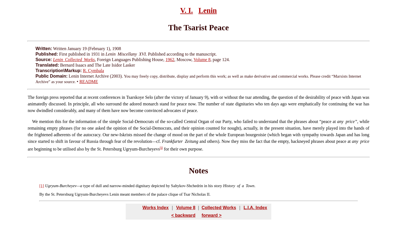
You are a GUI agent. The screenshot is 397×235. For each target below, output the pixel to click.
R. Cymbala (93, 70)
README (88, 81)
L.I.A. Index (255, 207)
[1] (161, 147)
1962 (169, 59)
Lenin (207, 10)
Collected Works (219, 207)
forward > (211, 215)
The (31, 97)
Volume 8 (202, 59)
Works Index (156, 207)
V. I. (186, 10)
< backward (183, 215)
